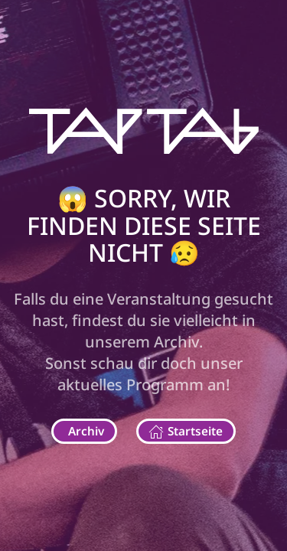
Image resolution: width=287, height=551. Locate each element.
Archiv (86, 431)
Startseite (185, 431)
